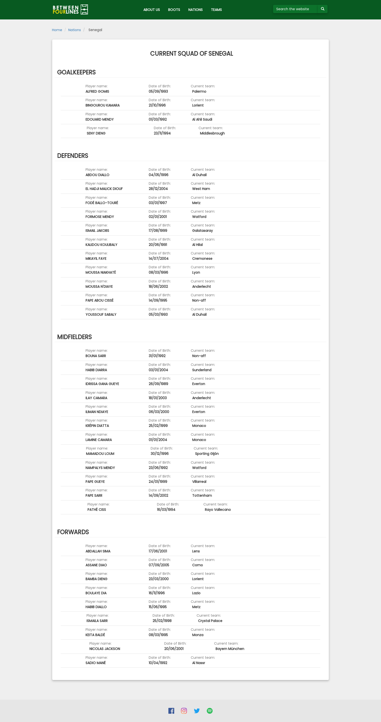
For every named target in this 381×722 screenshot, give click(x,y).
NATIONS (195, 9)
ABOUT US (151, 9)
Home (57, 29)
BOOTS (174, 9)
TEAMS (216, 9)
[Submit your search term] (323, 9)
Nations (74, 29)
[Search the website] (295, 9)
